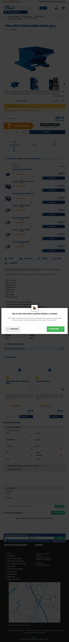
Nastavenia (12, 329)
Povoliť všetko (56, 329)
